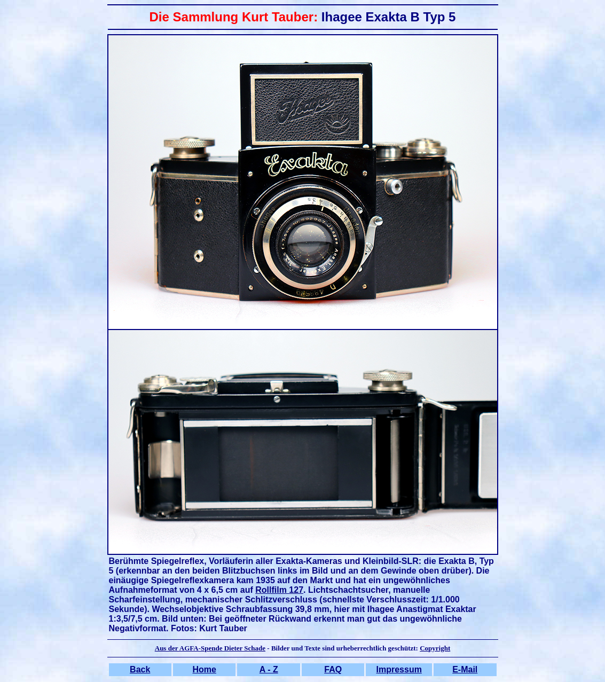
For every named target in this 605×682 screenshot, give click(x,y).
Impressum (399, 669)
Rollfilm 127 (279, 589)
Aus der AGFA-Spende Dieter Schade (210, 648)
